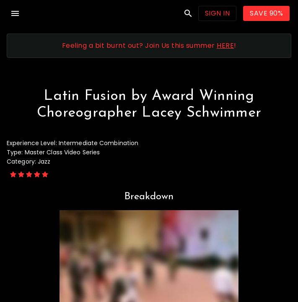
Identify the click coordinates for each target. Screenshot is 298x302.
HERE (225, 45)
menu (15, 13)
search (188, 13)
